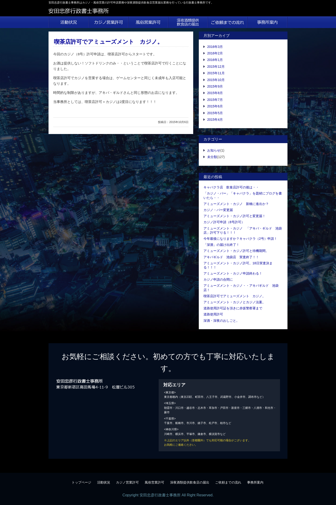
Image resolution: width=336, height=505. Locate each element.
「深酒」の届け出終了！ (221, 245)
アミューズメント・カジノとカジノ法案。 (234, 302)
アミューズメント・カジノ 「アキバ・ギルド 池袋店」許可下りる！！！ (242, 230)
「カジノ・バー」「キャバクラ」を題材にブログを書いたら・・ (242, 195)
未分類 (212, 157)
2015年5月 (215, 113)
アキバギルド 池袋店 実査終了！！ (231, 257)
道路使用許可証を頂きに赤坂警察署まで (232, 308)
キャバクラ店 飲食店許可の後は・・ (231, 187)
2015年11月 (216, 73)
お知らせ (213, 150)
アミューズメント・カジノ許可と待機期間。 (236, 251)
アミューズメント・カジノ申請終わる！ (232, 273)
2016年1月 (215, 60)
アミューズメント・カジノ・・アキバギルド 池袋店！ (241, 288)
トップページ (81, 482)
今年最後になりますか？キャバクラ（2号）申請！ (240, 238)
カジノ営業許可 (108, 22)
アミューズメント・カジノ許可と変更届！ (234, 216)
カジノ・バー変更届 (218, 210)
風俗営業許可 (148, 22)
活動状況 (69, 22)
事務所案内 (267, 22)
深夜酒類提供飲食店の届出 (188, 22)
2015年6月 (215, 106)
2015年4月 (215, 119)
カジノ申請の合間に (218, 279)
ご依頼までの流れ (227, 22)
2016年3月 (215, 47)
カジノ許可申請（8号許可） (224, 222)
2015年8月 (215, 93)
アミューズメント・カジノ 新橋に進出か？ (236, 204)
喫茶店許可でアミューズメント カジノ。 (108, 42)
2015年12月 (216, 66)
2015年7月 (215, 100)
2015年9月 (215, 86)
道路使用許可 (213, 314)
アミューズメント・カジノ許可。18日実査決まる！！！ (238, 265)
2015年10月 (216, 80)
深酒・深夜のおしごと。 (221, 320)
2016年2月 (215, 53)
